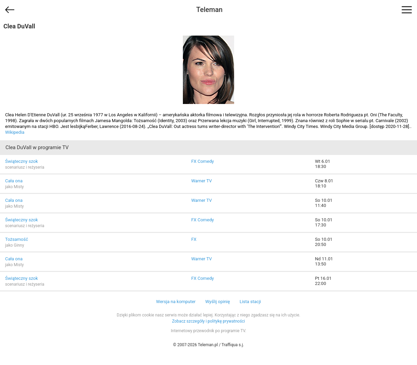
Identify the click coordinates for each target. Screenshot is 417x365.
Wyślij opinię (217, 301)
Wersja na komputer (176, 301)
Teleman (209, 9)
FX (193, 239)
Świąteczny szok (21, 161)
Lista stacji (250, 301)
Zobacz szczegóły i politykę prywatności (208, 321)
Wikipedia (14, 132)
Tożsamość (16, 239)
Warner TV (201, 180)
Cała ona (14, 180)
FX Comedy (202, 161)
